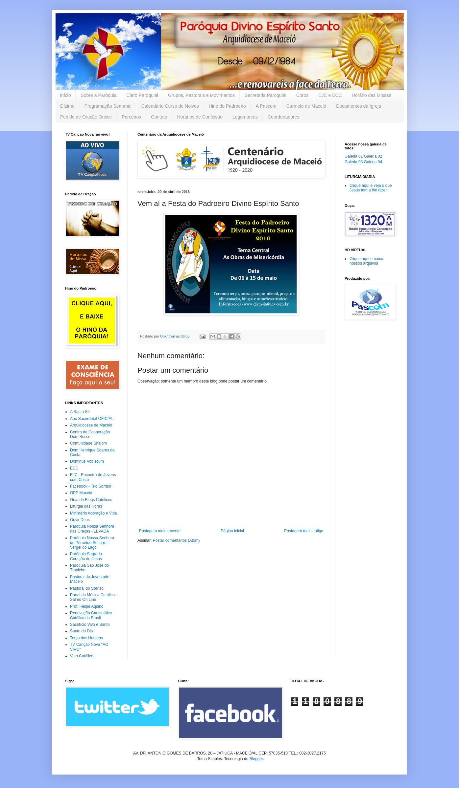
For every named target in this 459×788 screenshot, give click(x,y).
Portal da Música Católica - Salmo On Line (93, 597)
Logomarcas (245, 117)
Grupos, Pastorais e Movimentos (201, 95)
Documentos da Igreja (358, 106)
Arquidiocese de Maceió (91, 425)
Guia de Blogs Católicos (91, 499)
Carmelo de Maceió (306, 106)
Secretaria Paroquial (265, 95)
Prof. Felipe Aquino (86, 606)
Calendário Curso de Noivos (170, 106)
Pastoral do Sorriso (87, 588)
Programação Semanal (108, 106)
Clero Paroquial (142, 95)
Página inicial (232, 531)
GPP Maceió (81, 493)
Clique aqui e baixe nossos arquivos (366, 261)
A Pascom (266, 106)
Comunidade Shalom (88, 443)
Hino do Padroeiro (227, 106)
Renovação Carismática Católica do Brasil (91, 615)
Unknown (168, 336)
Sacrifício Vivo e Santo (90, 624)
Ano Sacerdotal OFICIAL (91, 418)
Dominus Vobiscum (87, 461)
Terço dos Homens (86, 638)
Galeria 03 (354, 162)
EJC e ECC (330, 95)
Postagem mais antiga (303, 531)
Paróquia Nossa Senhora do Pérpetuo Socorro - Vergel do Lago (92, 543)
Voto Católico (81, 656)
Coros (302, 95)
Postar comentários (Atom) (176, 540)
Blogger (256, 758)
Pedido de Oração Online (86, 117)
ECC (74, 468)
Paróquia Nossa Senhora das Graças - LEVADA (92, 528)
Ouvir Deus (80, 519)
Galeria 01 (354, 156)
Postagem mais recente (160, 531)
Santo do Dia (81, 631)
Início (65, 95)
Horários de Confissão (200, 117)
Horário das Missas (371, 95)
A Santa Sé (80, 411)
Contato (159, 117)
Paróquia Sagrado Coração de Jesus (86, 556)
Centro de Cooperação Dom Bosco (90, 434)
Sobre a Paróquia (98, 95)
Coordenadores (284, 117)
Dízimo (67, 106)
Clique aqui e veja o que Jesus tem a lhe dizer (371, 187)
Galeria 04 (373, 162)
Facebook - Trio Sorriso (90, 486)
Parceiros (131, 117)
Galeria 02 (373, 156)
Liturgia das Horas (86, 506)
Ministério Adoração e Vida (93, 513)
